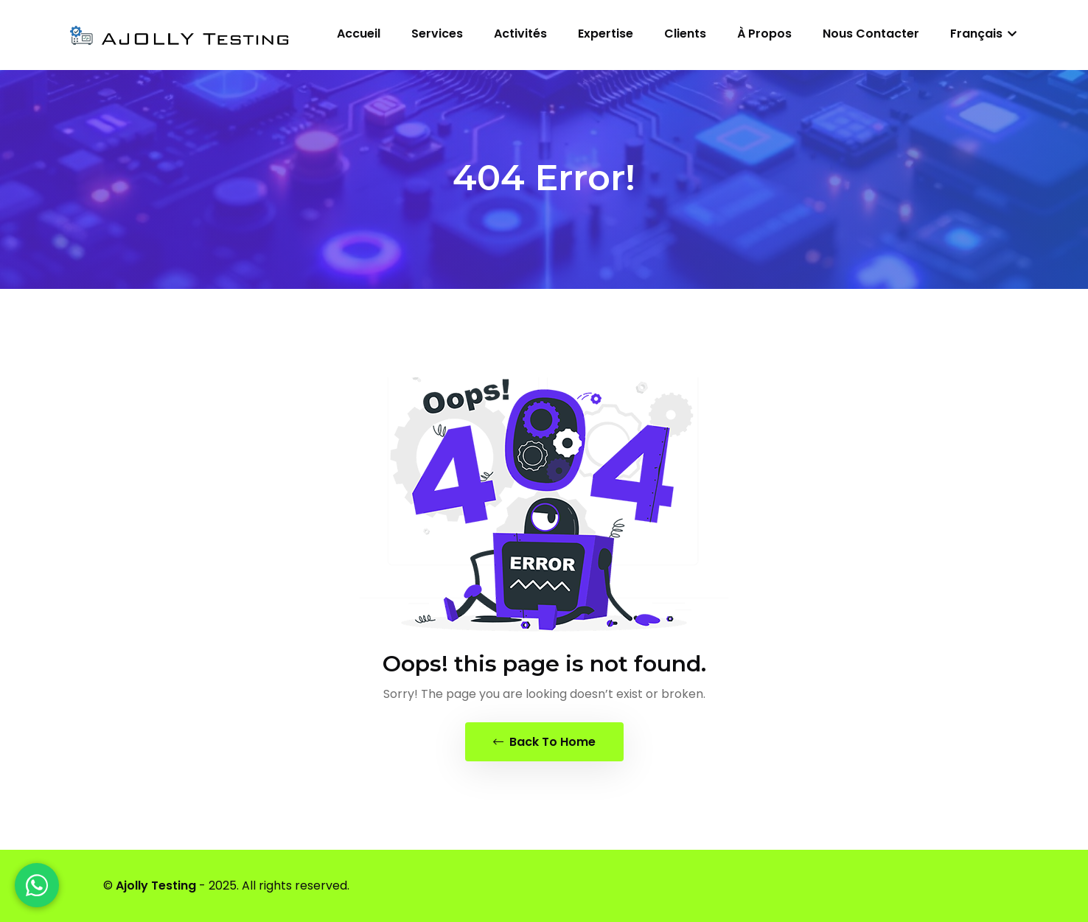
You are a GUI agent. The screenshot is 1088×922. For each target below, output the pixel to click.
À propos (764, 33)
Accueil (358, 33)
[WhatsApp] (37, 885)
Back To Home (544, 741)
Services (437, 33)
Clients (685, 33)
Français (983, 33)
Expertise (605, 33)
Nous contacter (871, 33)
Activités (520, 33)
